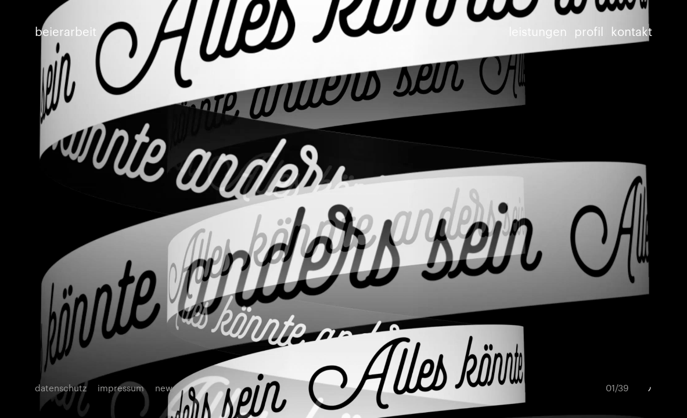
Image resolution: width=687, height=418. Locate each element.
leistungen (538, 31)
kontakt (631, 31)
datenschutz (61, 387)
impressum (121, 387)
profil (588, 31)
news (166, 387)
